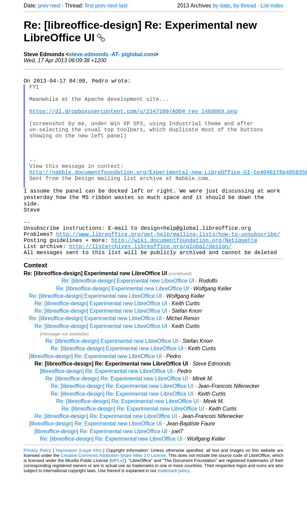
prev (43, 5)
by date (221, 5)
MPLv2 (118, 492)
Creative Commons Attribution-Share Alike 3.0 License (113, 487)
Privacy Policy (37, 482)
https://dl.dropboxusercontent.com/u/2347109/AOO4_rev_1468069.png (133, 120)
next (55, 5)
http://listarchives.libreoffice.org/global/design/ (150, 277)
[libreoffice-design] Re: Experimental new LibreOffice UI (95, 388)
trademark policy (173, 502)
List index (271, 5)
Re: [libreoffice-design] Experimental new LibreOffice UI (128, 313)
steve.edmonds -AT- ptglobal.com (112, 54)
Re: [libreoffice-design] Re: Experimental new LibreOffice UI (116, 411)
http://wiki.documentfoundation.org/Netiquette (184, 269)
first (89, 5)
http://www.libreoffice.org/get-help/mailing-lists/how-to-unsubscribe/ (168, 262)
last (123, 5)
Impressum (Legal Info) (78, 482)
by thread (244, 5)
